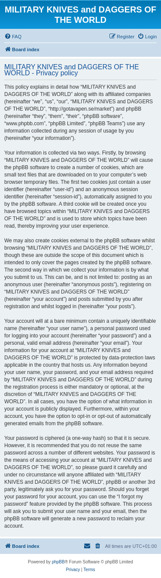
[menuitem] (12, 36)
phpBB (58, 561)
